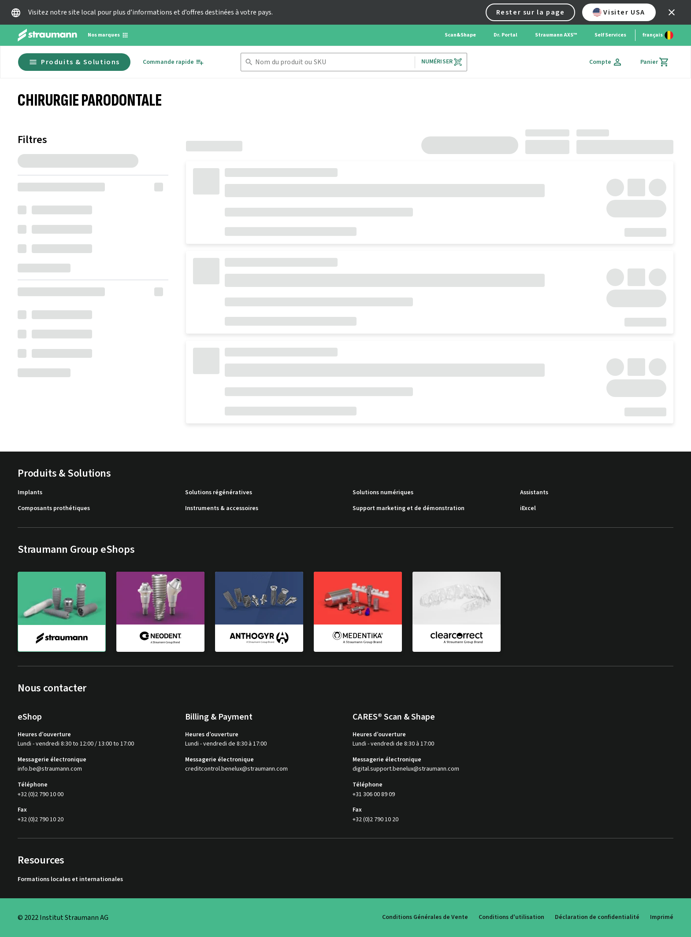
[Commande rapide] (173, 62)
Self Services (610, 35)
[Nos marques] (108, 35)
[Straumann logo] (47, 35)
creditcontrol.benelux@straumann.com (236, 769)
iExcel (528, 508)
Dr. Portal (505, 35)
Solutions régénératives (218, 493)
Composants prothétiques (54, 508)
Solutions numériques (383, 493)
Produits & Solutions (74, 62)
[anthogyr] (259, 611)
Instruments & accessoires (221, 508)
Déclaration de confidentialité (597, 917)
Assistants (534, 493)
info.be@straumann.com (50, 769)
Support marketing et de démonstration (408, 508)
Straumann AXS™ (556, 35)
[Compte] (606, 62)
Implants (30, 493)
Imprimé (661, 917)
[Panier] (655, 62)
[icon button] (671, 12)
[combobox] (333, 62)
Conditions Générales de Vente (425, 917)
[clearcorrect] (456, 611)
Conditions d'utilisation (511, 917)
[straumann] (61, 611)
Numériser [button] (441, 61)
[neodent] (160, 611)
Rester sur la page (530, 12)
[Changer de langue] (658, 35)
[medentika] (358, 611)
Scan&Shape (460, 35)
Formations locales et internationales (70, 879)
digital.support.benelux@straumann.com (406, 769)
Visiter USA (619, 12)
